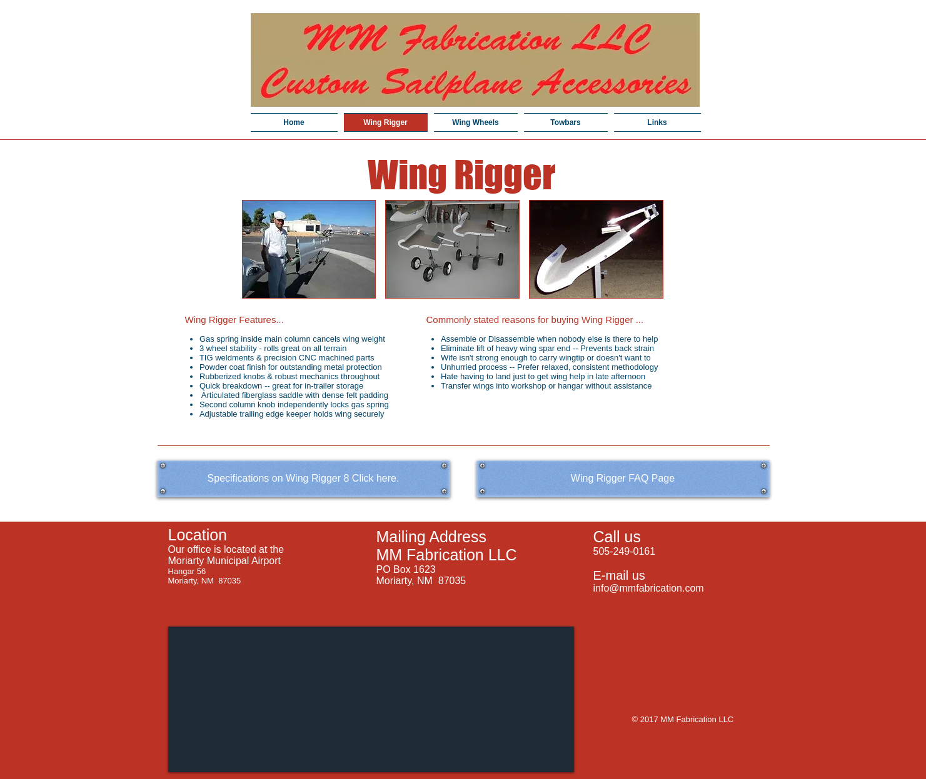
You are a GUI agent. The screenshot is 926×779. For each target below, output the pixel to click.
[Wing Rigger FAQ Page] (623, 478)
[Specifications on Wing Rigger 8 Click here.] (303, 478)
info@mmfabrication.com (648, 588)
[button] (309, 249)
